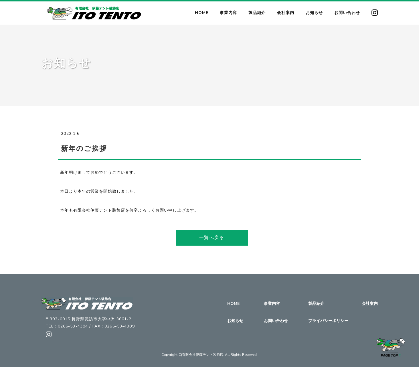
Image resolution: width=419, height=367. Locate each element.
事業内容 (272, 303)
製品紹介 (316, 303)
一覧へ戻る (211, 237)
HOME (233, 303)
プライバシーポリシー (328, 320)
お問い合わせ (276, 320)
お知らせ (235, 320)
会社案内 (370, 303)
